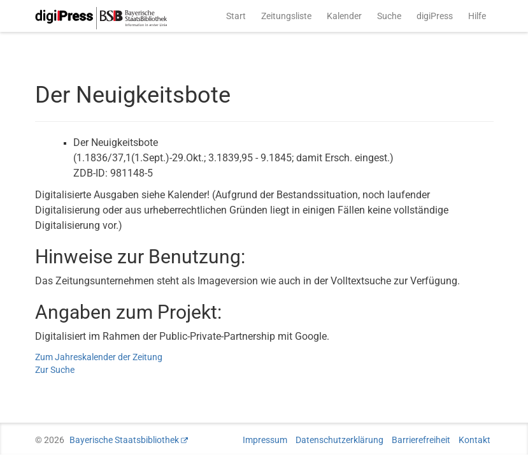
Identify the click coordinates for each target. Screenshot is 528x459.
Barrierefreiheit (421, 440)
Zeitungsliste (286, 16)
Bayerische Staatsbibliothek (124, 440)
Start (236, 16)
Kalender (344, 16)
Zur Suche (55, 370)
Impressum (265, 440)
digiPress (435, 16)
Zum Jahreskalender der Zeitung (98, 357)
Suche (389, 16)
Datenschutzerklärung (339, 440)
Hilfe (477, 16)
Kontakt (474, 440)
